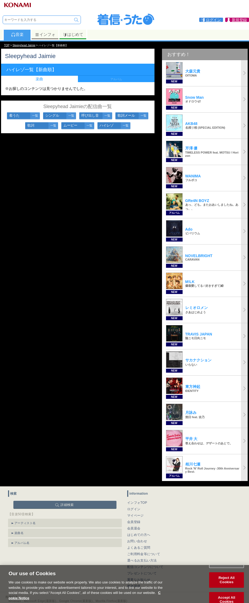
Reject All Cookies (226, 585)
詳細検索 (67, 505)
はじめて (73, 34)
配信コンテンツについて (145, 567)
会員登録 (133, 522)
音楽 (17, 34)
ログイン (133, 509)
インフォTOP (137, 503)
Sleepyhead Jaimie (24, 45)
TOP (6, 45)
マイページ (135, 515)
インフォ (45, 34)
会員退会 (133, 528)
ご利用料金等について (143, 554)
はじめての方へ (138, 535)
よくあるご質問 (138, 547)
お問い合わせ (137, 541)
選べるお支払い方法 (142, 560)
